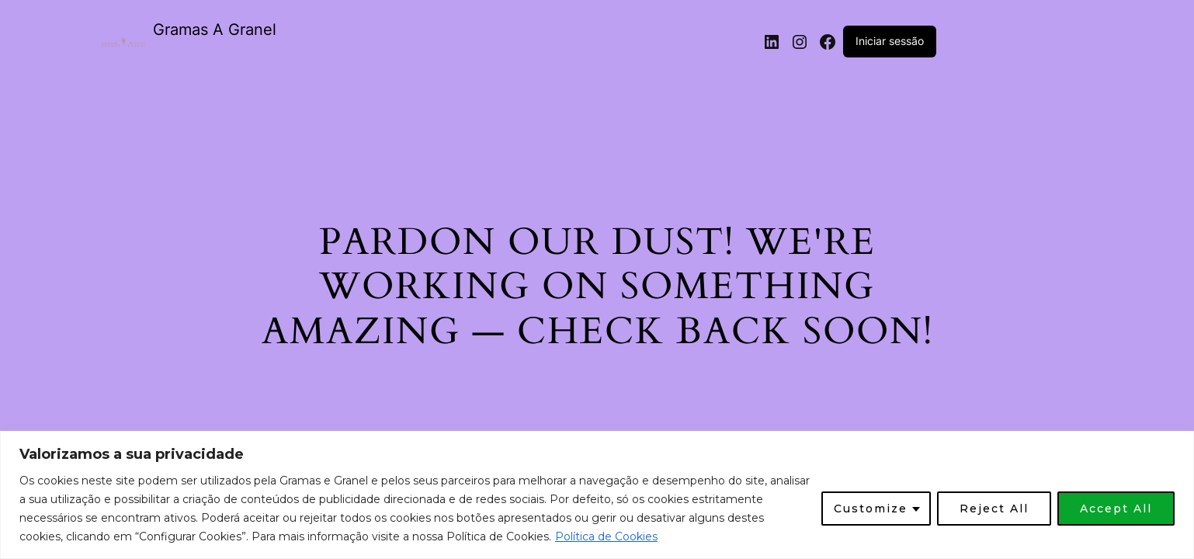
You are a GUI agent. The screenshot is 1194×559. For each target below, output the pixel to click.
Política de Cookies (606, 536)
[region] (597, 495)
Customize (871, 509)
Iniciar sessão (890, 40)
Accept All (1116, 509)
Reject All (994, 509)
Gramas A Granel (214, 29)
